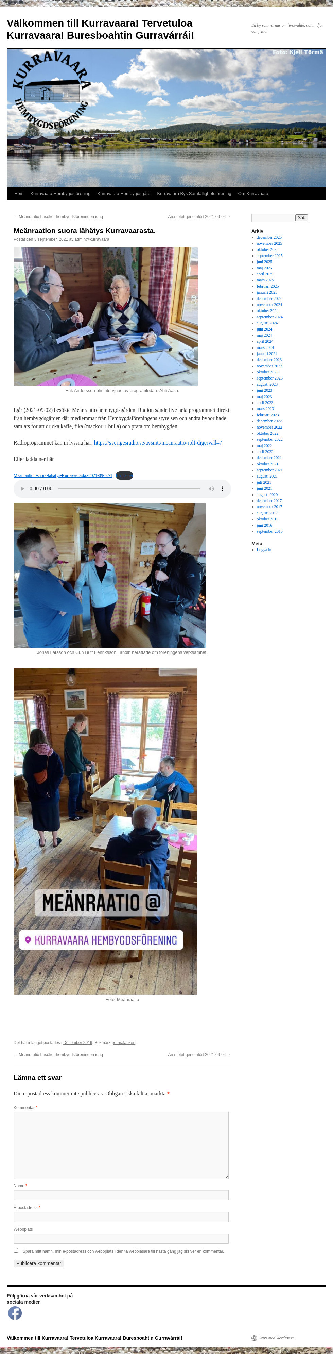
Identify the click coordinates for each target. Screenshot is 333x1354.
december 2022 (269, 421)
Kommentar (25, 1107)
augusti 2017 (267, 513)
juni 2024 (265, 329)
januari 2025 (267, 292)
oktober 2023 (268, 372)
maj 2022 (264, 445)
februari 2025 (268, 286)
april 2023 (265, 402)
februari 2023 (268, 415)
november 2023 (269, 366)
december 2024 (269, 298)
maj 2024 (264, 335)
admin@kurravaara (92, 239)
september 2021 (270, 470)
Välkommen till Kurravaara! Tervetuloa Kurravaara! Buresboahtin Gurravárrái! (94, 1338)
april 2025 (265, 274)
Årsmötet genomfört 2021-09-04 (199, 216)
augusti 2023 (267, 384)
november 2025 (269, 243)
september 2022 (270, 439)
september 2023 (270, 378)
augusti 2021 (267, 476)
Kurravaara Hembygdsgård (124, 193)
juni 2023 (265, 390)
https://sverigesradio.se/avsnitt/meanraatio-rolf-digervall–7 (157, 443)
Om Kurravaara (253, 193)
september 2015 (270, 531)
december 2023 (269, 359)
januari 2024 (267, 353)
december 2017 (269, 500)
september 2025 (270, 255)
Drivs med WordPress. (276, 1338)
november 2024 (269, 304)
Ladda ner (125, 475)
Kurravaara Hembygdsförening (60, 193)
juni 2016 (265, 525)
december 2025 (269, 237)
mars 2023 (265, 408)
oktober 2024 (268, 310)
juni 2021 (265, 488)
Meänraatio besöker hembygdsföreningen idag (58, 216)
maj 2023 (264, 396)
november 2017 (269, 506)
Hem (18, 193)
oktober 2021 (268, 464)
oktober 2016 (268, 519)
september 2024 (270, 317)
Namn (20, 1185)
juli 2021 (264, 482)
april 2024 (265, 341)
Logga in (264, 549)
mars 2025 (265, 280)
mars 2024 (265, 347)
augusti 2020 (267, 494)
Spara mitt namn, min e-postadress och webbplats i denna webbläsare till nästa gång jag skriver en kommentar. (123, 1251)
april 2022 (265, 451)
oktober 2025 (268, 249)
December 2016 (77, 1042)
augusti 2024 (267, 323)
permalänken (123, 1042)
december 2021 (269, 457)
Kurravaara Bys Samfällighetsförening (194, 193)
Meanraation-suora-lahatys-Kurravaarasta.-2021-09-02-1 (63, 475)
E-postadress (27, 1207)
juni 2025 (265, 261)
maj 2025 (264, 267)
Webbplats (23, 1229)
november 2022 (269, 427)
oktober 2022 (268, 433)
